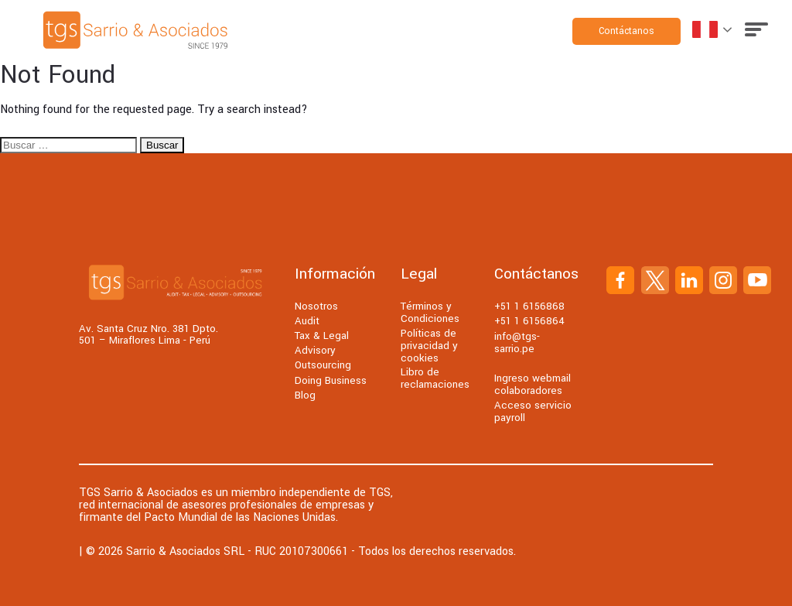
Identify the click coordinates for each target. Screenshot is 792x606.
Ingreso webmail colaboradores (532, 384)
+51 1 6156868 (529, 306)
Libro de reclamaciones (435, 378)
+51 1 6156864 (529, 320)
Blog (305, 395)
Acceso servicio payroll (533, 411)
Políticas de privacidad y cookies (429, 345)
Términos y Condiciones (430, 312)
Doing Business (331, 380)
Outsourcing (323, 365)
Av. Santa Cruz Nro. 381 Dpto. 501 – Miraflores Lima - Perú (148, 335)
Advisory (315, 350)
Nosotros (316, 306)
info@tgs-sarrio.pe (517, 342)
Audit (307, 320)
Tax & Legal (322, 335)
